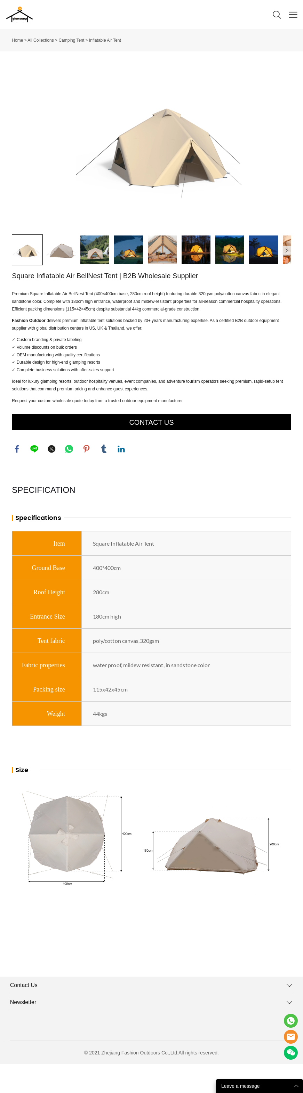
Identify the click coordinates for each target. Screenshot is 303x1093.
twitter (52, 477)
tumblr (104, 477)
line (34, 477)
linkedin (121, 477)
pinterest (86, 477)
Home (17, 40)
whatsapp (69, 477)
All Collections (40, 40)
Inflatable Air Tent (105, 40)
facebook (17, 477)
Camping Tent (71, 40)
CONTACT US (151, 451)
